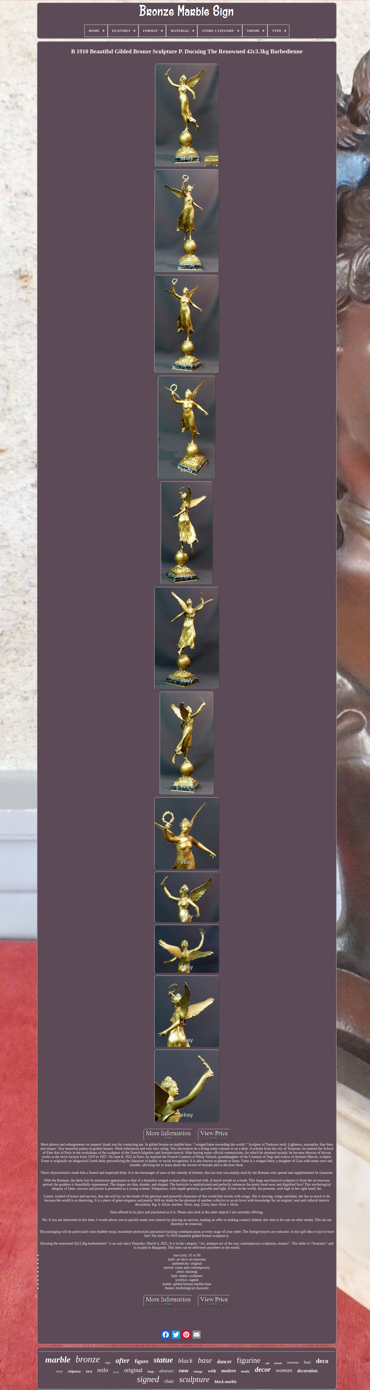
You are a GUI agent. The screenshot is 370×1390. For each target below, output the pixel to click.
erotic (245, 1371)
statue (163, 1359)
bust (307, 1362)
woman (284, 1370)
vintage (198, 1371)
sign (107, 1362)
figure (141, 1361)
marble (57, 1359)
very (59, 1371)
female (278, 1363)
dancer (224, 1361)
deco (322, 1360)
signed (148, 1379)
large (151, 1371)
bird (89, 1371)
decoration (307, 1370)
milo (102, 1370)
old (267, 1363)
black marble (226, 1381)
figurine (248, 1360)
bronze (88, 1359)
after (123, 1360)
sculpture (194, 1379)
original (133, 1370)
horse (116, 1372)
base (205, 1360)
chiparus (74, 1371)
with (212, 1370)
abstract (166, 1370)
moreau (293, 1362)
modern (228, 1370)
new (183, 1370)
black (185, 1360)
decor (263, 1369)
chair (169, 1381)
